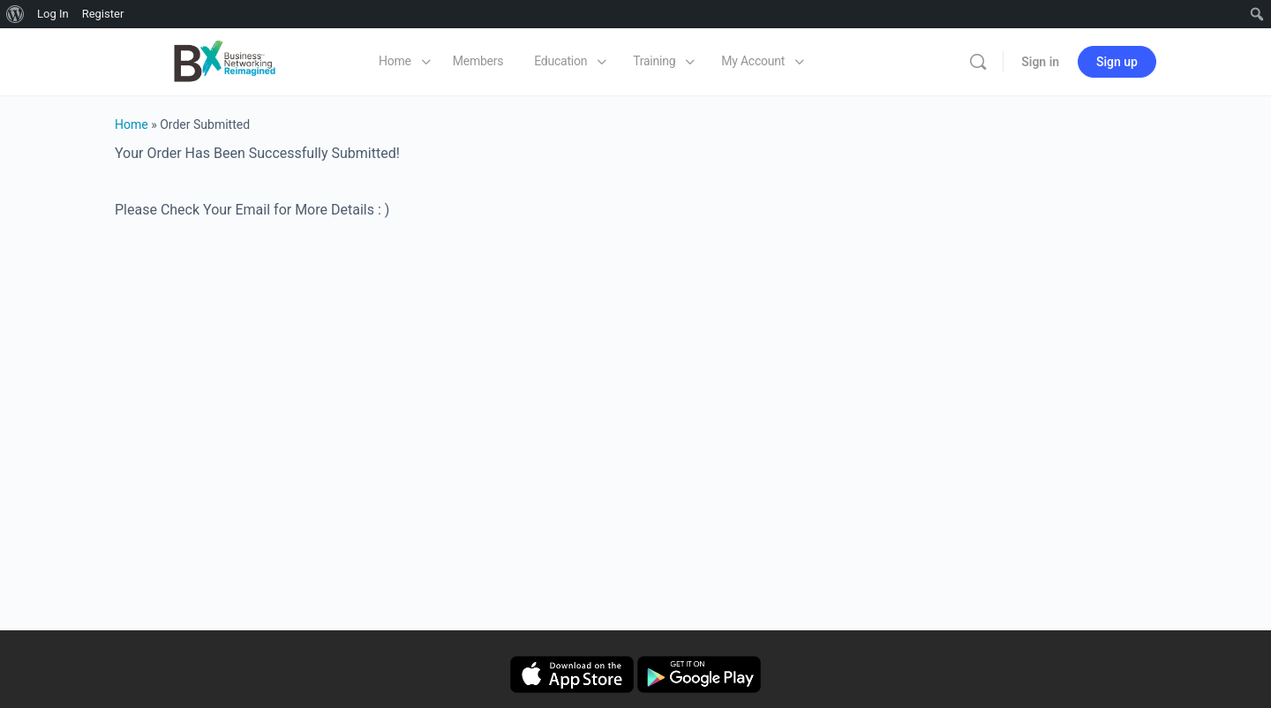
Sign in (1040, 62)
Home (131, 124)
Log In (53, 13)
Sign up (1117, 62)
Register (103, 13)
